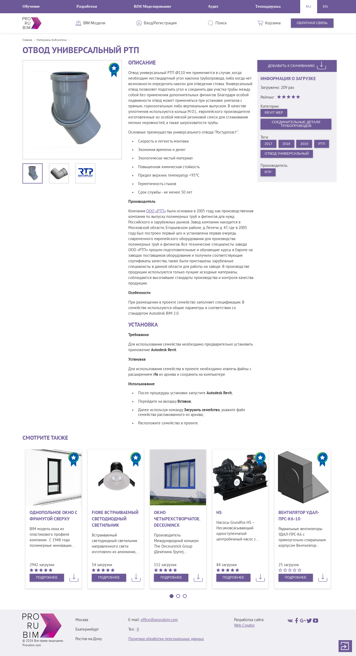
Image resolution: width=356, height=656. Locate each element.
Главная (27, 40)
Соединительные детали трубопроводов (296, 124)
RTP (268, 172)
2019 (304, 144)
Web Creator (244, 625)
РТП (321, 144)
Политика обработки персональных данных (166, 639)
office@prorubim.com (159, 620)
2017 (268, 144)
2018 (286, 144)
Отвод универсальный (287, 153)
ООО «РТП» (156, 211)
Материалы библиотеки (51, 40)
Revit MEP (274, 112)
